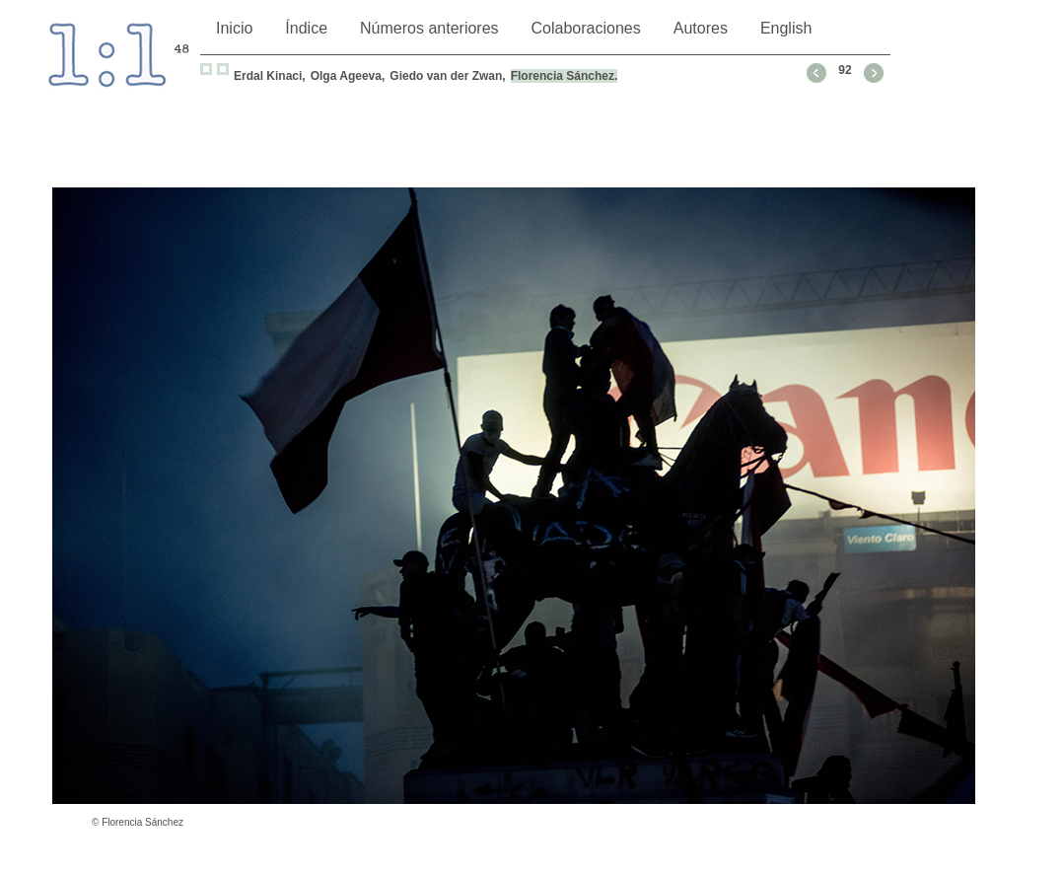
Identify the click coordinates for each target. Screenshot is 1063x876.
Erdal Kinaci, (270, 76)
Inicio (234, 28)
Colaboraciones (586, 28)
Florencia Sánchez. (564, 76)
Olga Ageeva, (348, 76)
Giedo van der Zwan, (447, 76)
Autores (700, 28)
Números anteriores (429, 28)
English (786, 28)
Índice (306, 28)
